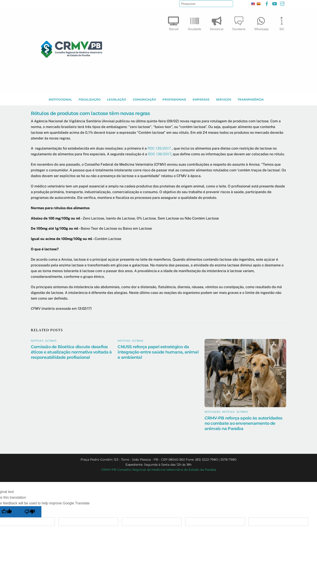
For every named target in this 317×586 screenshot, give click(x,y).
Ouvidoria (238, 22)
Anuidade (194, 22)
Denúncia (216, 22)
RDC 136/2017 (159, 154)
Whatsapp (261, 22)
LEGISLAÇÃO (116, 99)
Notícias (37, 340)
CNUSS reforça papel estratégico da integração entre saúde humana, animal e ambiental (158, 352)
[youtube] (274, 3)
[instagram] (282, 3)
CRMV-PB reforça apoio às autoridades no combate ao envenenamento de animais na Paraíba (243, 423)
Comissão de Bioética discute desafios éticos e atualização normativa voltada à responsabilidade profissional (71, 352)
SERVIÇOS (223, 99)
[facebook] (267, 3)
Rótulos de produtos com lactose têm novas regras (90, 113)
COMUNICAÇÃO (144, 99)
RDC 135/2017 (159, 148)
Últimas (51, 340)
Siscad (173, 22)
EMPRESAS (201, 99)
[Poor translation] (30, 512)
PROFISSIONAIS (174, 99)
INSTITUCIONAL (60, 99)
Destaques (213, 412)
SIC (281, 22)
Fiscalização (90, 99)
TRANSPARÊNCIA (251, 99)
